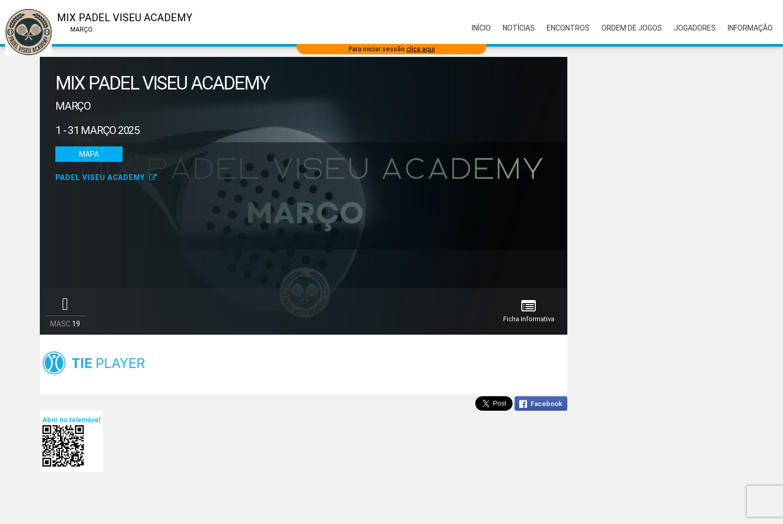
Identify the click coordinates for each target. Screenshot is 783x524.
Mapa (89, 154)
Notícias (519, 28)
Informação (750, 28)
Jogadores (695, 28)
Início (481, 28)
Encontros (568, 28)
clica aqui (420, 48)
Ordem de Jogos (631, 28)
